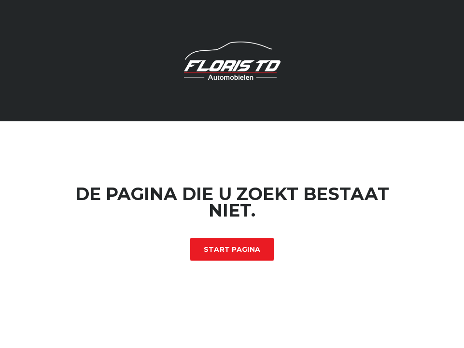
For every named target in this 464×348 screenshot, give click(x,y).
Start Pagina (232, 249)
